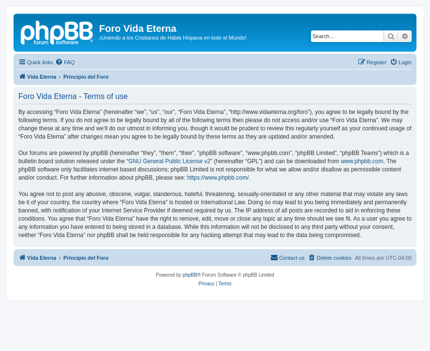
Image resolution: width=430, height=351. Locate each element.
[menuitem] (64, 62)
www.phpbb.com (362, 161)
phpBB (190, 275)
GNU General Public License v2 (169, 161)
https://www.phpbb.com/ (218, 177)
